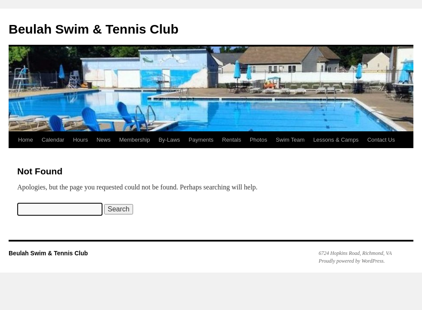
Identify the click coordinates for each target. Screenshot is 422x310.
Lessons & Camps (336, 139)
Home (25, 139)
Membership (134, 139)
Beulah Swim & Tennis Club (93, 29)
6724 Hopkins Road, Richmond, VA (355, 253)
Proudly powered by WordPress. (352, 261)
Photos (258, 139)
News (103, 139)
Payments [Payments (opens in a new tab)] (201, 139)
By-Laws (169, 139)
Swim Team (290, 139)
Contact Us (381, 139)
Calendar (53, 139)
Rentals (231, 139)
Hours (80, 139)
